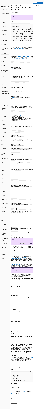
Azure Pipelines (20, 5)
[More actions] (32, 5)
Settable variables (13, 397)
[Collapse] (9, 5)
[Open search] (40, 1)
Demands (12, 391)
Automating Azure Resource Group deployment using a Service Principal (21, 313)
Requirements (36, 11)
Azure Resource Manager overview (19, 58)
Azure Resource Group (20, 115)
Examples (36, 10)
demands (17, 392)
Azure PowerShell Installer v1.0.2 (26, 283)
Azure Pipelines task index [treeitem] (4, 9)
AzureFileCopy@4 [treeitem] (4, 54)
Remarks (36, 9)
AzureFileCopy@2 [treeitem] (4, 57)
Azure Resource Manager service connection (23, 56)
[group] (22, 32)
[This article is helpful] (41, 14)
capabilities (24, 391)
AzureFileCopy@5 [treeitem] (4, 53)
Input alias (12, 68)
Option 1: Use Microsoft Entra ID (15, 261)
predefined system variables (19, 48)
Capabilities (12, 393)
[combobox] (5, 6)
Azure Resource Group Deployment (16, 264)
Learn (11, 5)
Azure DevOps (15, 5)
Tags (11, 107)
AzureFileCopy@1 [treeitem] (4, 58)
